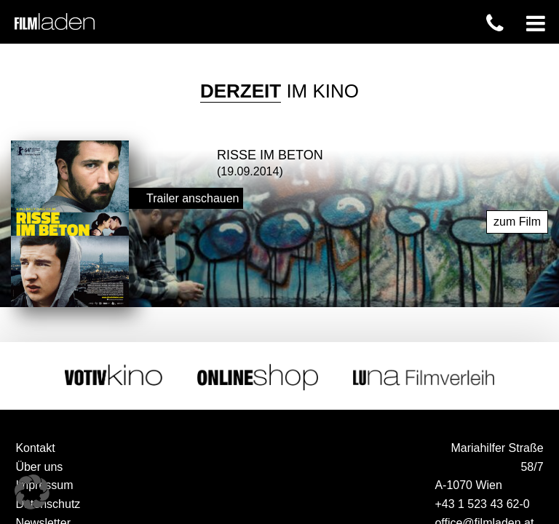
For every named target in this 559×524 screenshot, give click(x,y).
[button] (32, 492)
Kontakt (35, 446)
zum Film (517, 219)
